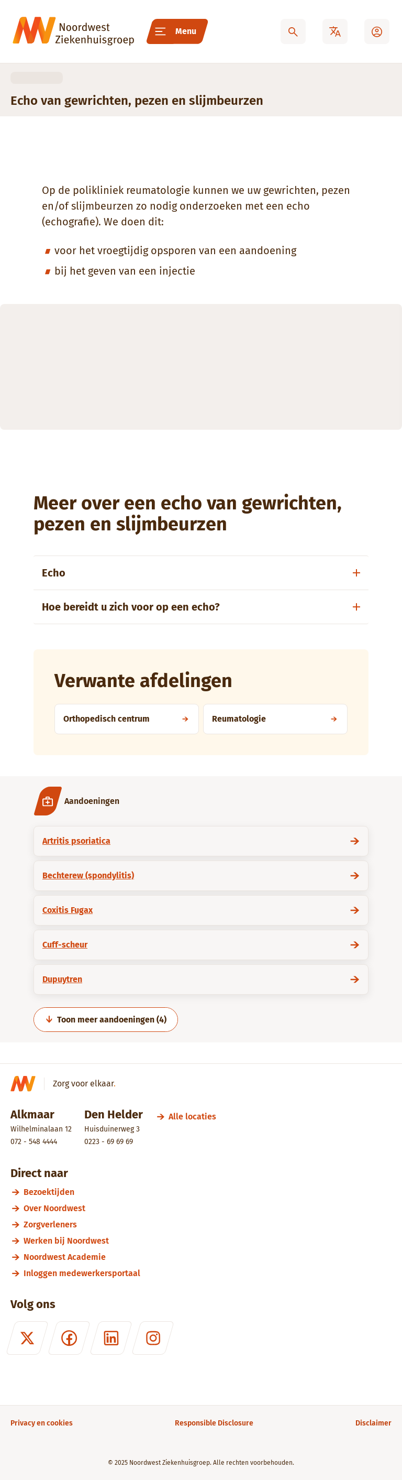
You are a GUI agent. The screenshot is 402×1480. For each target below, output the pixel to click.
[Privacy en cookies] (41, 1423)
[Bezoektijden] (208, 1192)
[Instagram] (152, 1338)
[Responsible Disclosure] (214, 1423)
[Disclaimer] (373, 1423)
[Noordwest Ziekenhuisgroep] (73, 31)
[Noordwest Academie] (208, 1257)
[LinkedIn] (111, 1338)
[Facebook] (69, 1338)
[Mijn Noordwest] (376, 31)
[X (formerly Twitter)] (27, 1338)
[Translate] (335, 31)
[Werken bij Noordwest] (208, 1241)
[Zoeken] (293, 31)
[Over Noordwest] (208, 1208)
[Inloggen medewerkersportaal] (208, 1273)
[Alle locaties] (192, 1117)
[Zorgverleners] (208, 1224)
